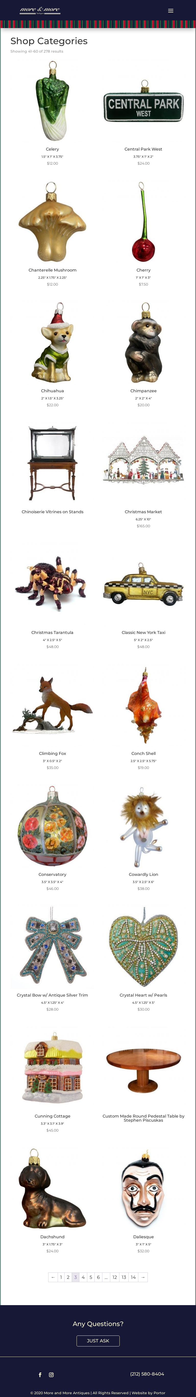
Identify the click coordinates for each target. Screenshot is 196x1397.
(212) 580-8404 (147, 1374)
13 (124, 1277)
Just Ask (98, 1341)
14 (133, 1277)
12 (115, 1277)
